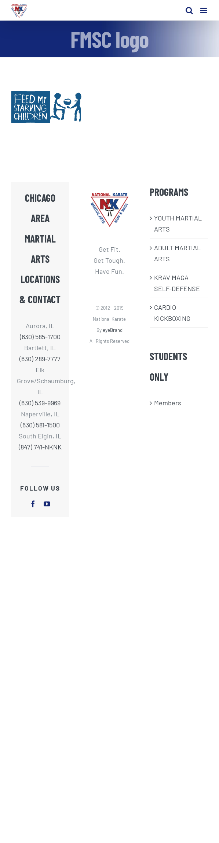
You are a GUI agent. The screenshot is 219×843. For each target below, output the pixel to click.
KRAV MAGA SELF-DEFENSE (177, 283)
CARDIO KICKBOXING (172, 312)
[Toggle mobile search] (189, 10)
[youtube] (47, 504)
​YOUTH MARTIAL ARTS (178, 223)
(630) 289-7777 (40, 359)
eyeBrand (113, 330)
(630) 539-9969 (40, 403)
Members (167, 403)
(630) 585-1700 (40, 337)
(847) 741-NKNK (40, 447)
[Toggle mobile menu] (204, 10)
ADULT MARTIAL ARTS (177, 253)
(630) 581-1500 (40, 425)
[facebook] (33, 504)
